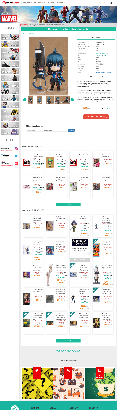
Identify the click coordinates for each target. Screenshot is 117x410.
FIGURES (24, 33)
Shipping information (35, 394)
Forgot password (73, 391)
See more (68, 198)
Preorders (61, 3)
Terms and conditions (55, 391)
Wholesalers (72, 398)
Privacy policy (53, 394)
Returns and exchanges (36, 398)
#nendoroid (99, 73)
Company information (55, 398)
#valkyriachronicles (108, 73)
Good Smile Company (102, 53)
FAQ (31, 391)
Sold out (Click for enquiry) (96, 117)
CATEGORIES (26, 3)
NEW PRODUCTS (39, 3)
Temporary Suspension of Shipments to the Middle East (42, 25)
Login (70, 394)
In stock (51, 3)
